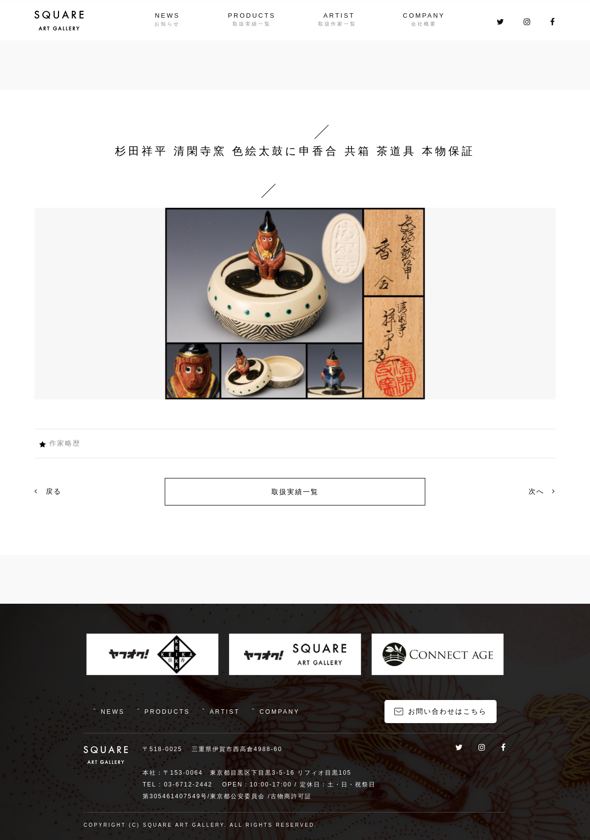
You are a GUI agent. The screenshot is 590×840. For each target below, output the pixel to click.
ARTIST (339, 15)
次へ (542, 491)
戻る (47, 491)
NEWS (164, 15)
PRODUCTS (251, 15)
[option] (295, 303)
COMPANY (426, 15)
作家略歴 (65, 443)
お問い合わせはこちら (447, 710)
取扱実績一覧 (295, 492)
